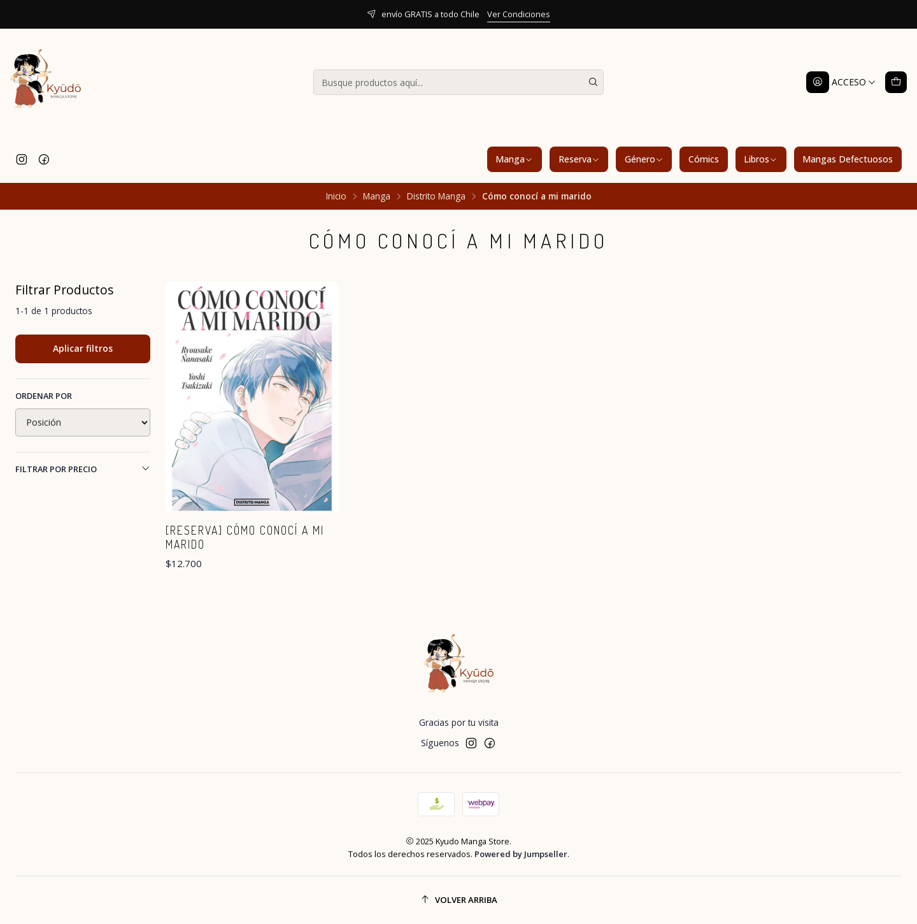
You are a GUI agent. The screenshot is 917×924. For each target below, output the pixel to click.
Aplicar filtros (83, 348)
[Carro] (896, 82)
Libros (761, 159)
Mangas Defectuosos (847, 159)
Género (644, 159)
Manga (514, 159)
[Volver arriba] (458, 900)
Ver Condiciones (518, 14)
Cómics (703, 159)
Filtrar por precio (82, 469)
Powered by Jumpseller (520, 854)
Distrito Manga (436, 196)
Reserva (579, 159)
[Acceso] (841, 82)
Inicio (336, 196)
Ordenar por (43, 396)
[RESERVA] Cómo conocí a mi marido (245, 537)
